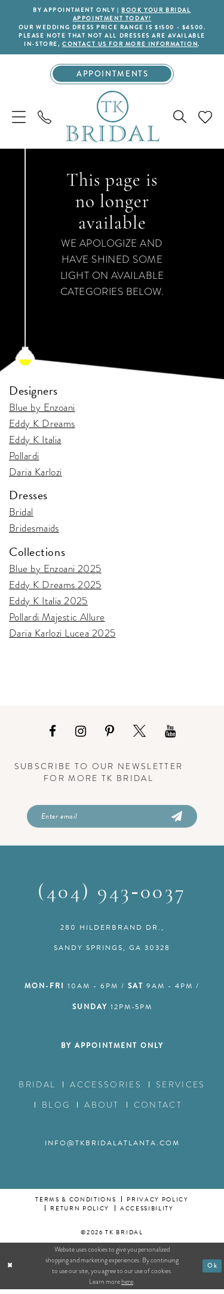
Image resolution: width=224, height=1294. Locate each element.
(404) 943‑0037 (112, 897)
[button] (19, 120)
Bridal (21, 515)
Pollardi (24, 458)
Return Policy (79, 1212)
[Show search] (179, 120)
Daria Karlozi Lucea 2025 (62, 636)
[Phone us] (44, 120)
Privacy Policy (157, 1203)
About (101, 1109)
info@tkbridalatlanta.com (112, 1147)
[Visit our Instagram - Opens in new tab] (81, 734)
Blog (56, 1109)
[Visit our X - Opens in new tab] (139, 734)
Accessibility (147, 1212)
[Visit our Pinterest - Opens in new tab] (110, 734)
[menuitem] (19, 120)
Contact (158, 1109)
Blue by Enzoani (42, 410)
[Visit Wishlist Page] (205, 120)
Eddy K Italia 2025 (48, 604)
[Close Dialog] (10, 1270)
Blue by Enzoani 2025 (55, 571)
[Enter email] (112, 820)
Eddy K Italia (35, 442)
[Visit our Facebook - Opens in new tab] (52, 734)
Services (180, 1089)
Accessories (106, 1089)
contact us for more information (131, 46)
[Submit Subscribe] (176, 820)
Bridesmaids (34, 531)
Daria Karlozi (35, 475)
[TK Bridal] (112, 119)
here (127, 1285)
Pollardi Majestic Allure (57, 620)
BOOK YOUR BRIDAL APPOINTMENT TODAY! (132, 14)
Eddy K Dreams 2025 (55, 587)
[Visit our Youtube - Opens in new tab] (170, 734)
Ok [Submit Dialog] (212, 1270)
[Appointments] (112, 76)
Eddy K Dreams (42, 426)
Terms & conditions (75, 1203)
